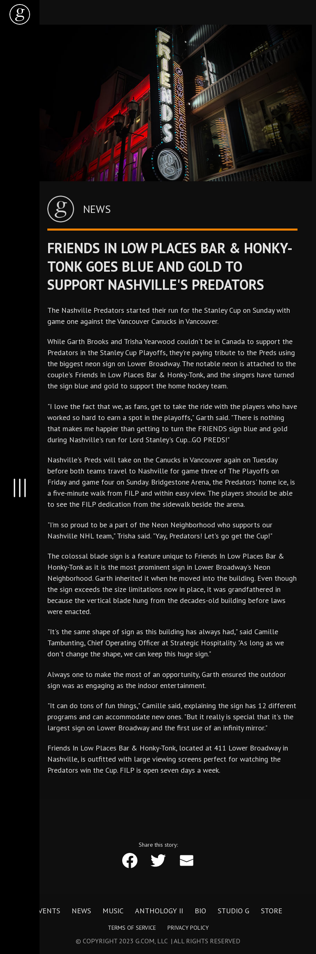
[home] (19, 14)
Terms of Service (132, 927)
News (81, 910)
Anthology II (159, 910)
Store (271, 910)
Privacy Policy (188, 927)
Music (112, 910)
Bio (200, 910)
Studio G (233, 910)
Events (47, 910)
